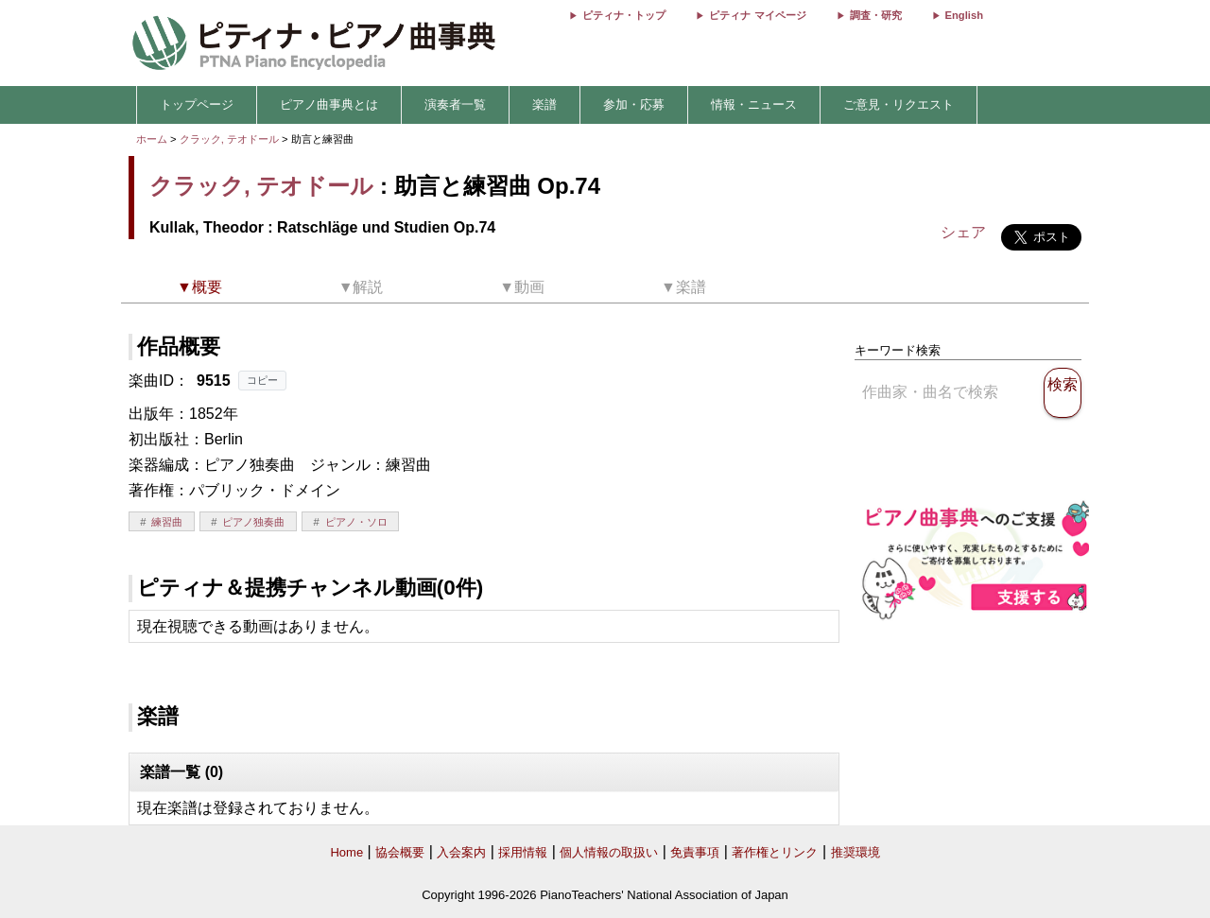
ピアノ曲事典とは (329, 104)
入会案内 (461, 852)
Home (346, 852)
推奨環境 (855, 852)
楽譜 (544, 104)
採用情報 (522, 852)
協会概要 (399, 852)
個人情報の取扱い (609, 852)
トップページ (196, 104)
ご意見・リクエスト (898, 104)
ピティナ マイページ (757, 15)
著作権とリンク (775, 852)
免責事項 (694, 852)
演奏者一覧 (455, 104)
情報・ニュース (754, 104)
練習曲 (166, 522)
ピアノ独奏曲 (253, 522)
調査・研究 (876, 15)
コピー (262, 380)
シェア (963, 232)
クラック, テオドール (229, 139)
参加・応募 (634, 104)
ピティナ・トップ (624, 15)
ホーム (151, 139)
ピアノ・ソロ (356, 522)
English (964, 15)
